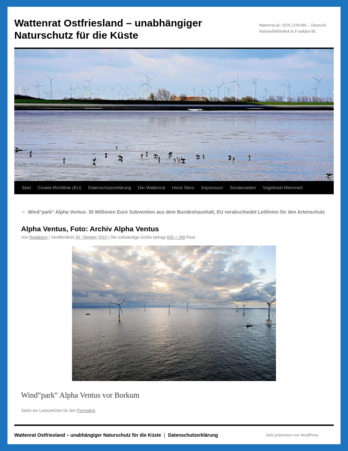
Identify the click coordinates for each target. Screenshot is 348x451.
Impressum (212, 187)
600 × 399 (176, 237)
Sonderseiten (243, 187)
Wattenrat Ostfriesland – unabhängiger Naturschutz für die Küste (88, 435)
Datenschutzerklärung (109, 187)
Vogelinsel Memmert (283, 187)
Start (26, 187)
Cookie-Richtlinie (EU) (59, 187)
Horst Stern (183, 187)
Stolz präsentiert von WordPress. (292, 435)
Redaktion (38, 237)
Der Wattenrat (151, 187)
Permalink (86, 410)
